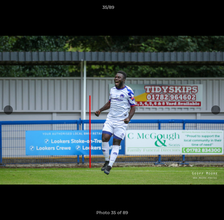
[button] (202, 9)
